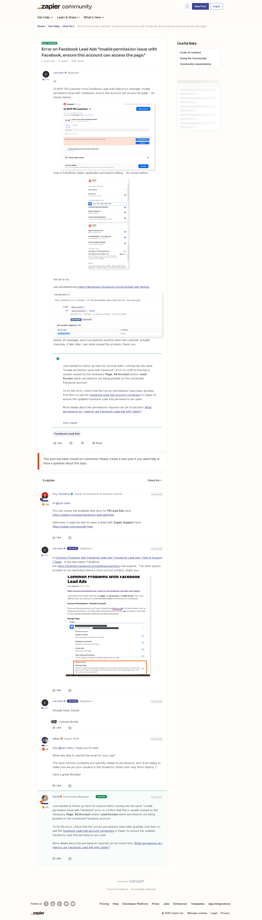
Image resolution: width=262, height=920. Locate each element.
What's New (94, 17)
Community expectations (195, 64)
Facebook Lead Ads (67, 433)
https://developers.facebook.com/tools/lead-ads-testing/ (113, 287)
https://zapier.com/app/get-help (72, 526)
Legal (214, 913)
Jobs (166, 903)
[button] (200, 6)
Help (116, 903)
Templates (198, 903)
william (56, 738)
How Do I (68, 26)
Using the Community (193, 58)
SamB (55, 796)
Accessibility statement (143, 889)
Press (155, 903)
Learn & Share (68, 17)
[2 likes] (64, 721)
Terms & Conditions (117, 889)
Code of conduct (190, 52)
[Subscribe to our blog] (59, 903)
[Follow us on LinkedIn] (52, 903)
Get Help (45, 17)
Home (41, 26)
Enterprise (180, 903)
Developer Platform (135, 903)
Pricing (104, 903)
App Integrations (219, 903)
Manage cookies (197, 913)
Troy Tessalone (61, 493)
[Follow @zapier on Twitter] (66, 903)
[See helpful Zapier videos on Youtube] (72, 903)
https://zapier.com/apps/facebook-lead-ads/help (83, 515)
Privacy (225, 913)
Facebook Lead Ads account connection (115, 395)
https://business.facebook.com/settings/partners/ (89, 566)
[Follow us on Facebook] (46, 903)
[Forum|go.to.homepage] (65, 6)
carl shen (58, 72)
